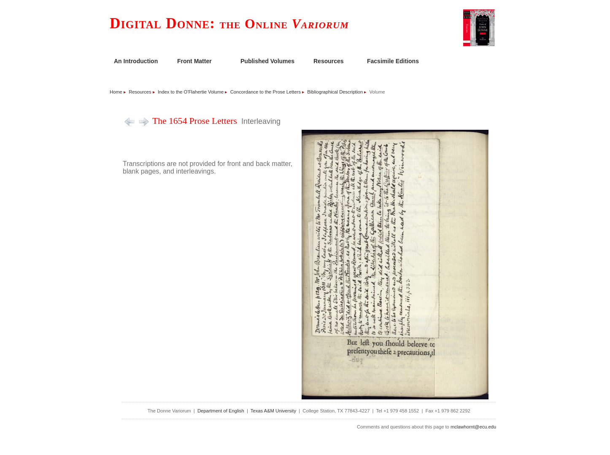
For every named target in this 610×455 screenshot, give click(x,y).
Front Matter (194, 61)
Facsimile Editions (393, 61)
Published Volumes (267, 61)
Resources (328, 61)
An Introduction (136, 61)
